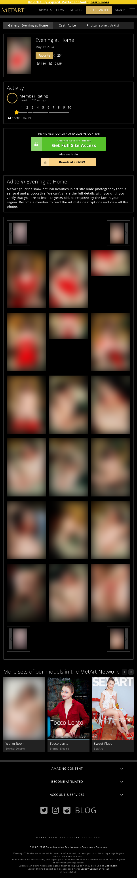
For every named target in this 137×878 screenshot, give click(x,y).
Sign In (120, 10)
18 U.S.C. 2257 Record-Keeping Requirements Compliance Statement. (69, 847)
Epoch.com (111, 865)
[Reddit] (66, 810)
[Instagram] (55, 810)
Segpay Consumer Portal (95, 868)
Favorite (44, 55)
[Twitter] (44, 810)
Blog (86, 810)
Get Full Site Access (67, 144)
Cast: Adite (67, 25)
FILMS (60, 10)
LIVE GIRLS (75, 10)
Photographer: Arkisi (103, 25)
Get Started (99, 10)
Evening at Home (55, 39)
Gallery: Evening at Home (28, 25)
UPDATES (45, 10)
